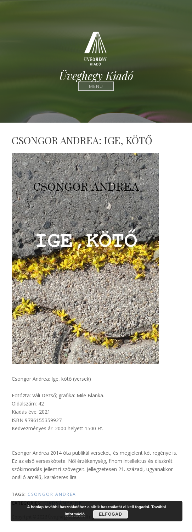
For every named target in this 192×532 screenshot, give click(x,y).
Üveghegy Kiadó (96, 75)
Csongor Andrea (52, 494)
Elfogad (110, 514)
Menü (96, 86)
